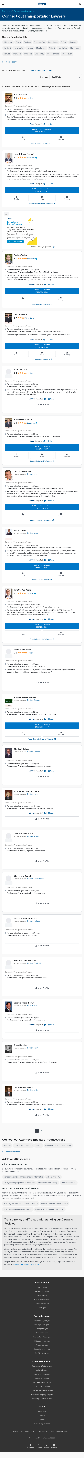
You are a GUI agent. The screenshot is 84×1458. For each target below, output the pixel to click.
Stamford (30, 54)
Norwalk (19, 54)
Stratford (41, 54)
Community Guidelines (59, 1437)
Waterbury (52, 54)
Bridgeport (8, 42)
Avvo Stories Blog (41, 1309)
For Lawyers (42, 1313)
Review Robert (33, 706)
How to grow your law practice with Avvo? (20, 1209)
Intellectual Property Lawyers (42, 1400)
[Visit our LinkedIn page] (46, 1451)
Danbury (27, 42)
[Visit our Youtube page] (53, 1451)
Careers (42, 1421)
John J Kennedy (20, 320)
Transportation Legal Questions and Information (23, 1182)
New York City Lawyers (42, 1326)
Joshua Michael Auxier (23, 839)
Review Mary (32, 800)
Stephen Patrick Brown (23, 1008)
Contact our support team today (27, 1270)
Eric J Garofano (20, 100)
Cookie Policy (43, 1437)
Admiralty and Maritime (23, 1151)
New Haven (8, 54)
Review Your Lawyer (42, 1297)
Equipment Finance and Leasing (59, 1151)
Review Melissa (33, 926)
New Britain (63, 48)
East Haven (53, 42)
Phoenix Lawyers (42, 1351)
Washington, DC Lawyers (42, 1343)
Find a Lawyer (42, 1293)
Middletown (42, 48)
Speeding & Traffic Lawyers (42, 1404)
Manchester (19, 48)
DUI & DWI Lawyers (42, 1384)
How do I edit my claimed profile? (55, 1209)
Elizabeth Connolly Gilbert (25, 966)
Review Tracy (32, 1053)
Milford (53, 48)
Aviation (39, 1151)
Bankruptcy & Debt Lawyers (42, 1372)
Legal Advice (42, 1301)
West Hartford (65, 54)
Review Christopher (35, 884)
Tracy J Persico (20, 1051)
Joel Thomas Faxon (22, 477)
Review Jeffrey (33, 1096)
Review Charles (33, 757)
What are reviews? (69, 1188)
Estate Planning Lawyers (42, 1388)
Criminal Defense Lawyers (42, 1380)
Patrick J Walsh (20, 261)
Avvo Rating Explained (42, 1430)
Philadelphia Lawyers (42, 1347)
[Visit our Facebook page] (31, 1451)
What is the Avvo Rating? (48, 1188)
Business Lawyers (42, 1376)
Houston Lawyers (42, 1339)
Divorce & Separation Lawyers (42, 1396)
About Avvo (42, 1417)
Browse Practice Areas (42, 1305)
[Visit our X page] (39, 1451)
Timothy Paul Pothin (22, 595)
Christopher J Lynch (22, 882)
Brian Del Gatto (20, 375)
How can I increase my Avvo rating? (18, 1215)
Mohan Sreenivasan (22, 655)
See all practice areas (11, 1157)
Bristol (18, 42)
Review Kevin (32, 539)
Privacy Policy (30, 1437)
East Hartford (40, 42)
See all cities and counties (39, 76)
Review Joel (32, 479)
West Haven (8, 59)
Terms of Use (18, 1437)
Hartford (7, 48)
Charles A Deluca (21, 755)
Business (7, 1151)
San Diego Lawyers (42, 1359)
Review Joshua (33, 842)
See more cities (9, 67)
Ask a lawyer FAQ (54, 1182)
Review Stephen (34, 1011)
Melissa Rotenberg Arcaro (25, 924)
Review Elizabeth (34, 969)
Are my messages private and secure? (19, 1188)
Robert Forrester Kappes (24, 703)
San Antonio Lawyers (42, 1355)
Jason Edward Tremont (23, 159)
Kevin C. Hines (20, 536)
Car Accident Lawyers (42, 1392)
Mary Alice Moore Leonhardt (26, 797)
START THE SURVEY (15, 247)
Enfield (64, 42)
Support (42, 1425)
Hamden (73, 42)
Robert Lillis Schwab (22, 425)
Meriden (30, 48)
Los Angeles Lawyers (42, 1330)
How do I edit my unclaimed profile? (50, 1215)
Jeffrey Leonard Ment (23, 1093)
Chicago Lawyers (42, 1334)
